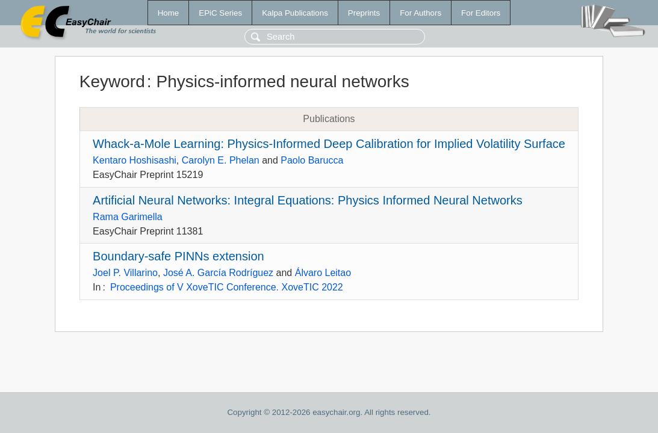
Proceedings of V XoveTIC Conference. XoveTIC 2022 (226, 287)
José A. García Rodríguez (218, 273)
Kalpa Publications (295, 12)
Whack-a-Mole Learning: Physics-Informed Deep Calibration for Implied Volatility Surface (329, 143)
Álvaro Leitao (323, 273)
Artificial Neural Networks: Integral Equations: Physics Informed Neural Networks (308, 200)
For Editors (480, 12)
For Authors (420, 12)
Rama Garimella (128, 217)
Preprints (364, 12)
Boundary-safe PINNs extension (178, 256)
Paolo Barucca (312, 160)
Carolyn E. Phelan (220, 160)
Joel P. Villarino (125, 273)
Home (168, 12)
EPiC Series (220, 12)
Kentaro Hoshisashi (134, 160)
